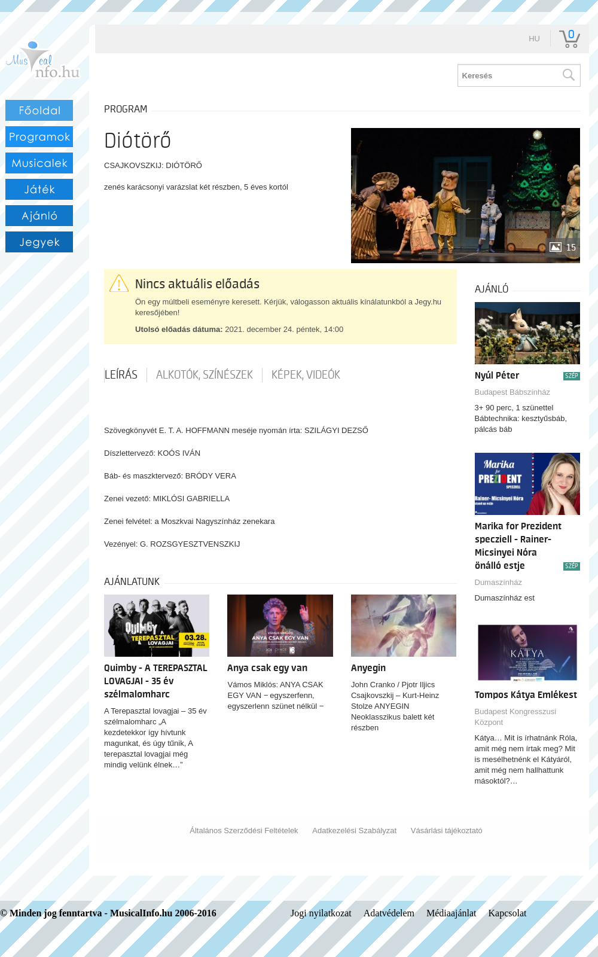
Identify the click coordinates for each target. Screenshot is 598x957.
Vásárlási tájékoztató (447, 830)
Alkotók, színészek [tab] (204, 375)
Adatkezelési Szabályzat (354, 830)
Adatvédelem (389, 913)
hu (534, 38)
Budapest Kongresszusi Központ (516, 717)
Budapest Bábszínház (512, 392)
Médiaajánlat (451, 913)
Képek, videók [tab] (305, 375)
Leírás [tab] (121, 375)
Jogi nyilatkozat (321, 913)
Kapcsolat (508, 913)
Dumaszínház (498, 582)
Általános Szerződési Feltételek (244, 830)
